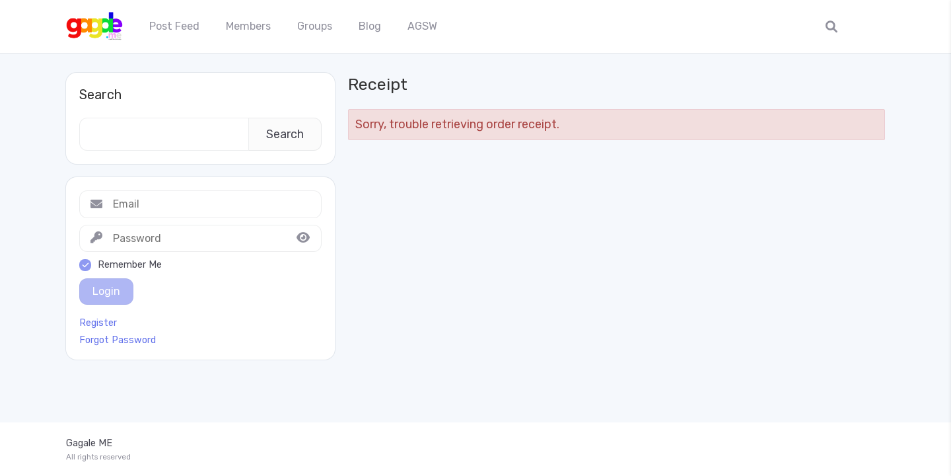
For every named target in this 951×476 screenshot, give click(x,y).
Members (248, 26)
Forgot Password (117, 340)
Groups (314, 26)
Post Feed (174, 26)
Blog (370, 26)
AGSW (422, 26)
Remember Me (130, 264)
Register (98, 323)
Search (100, 94)
